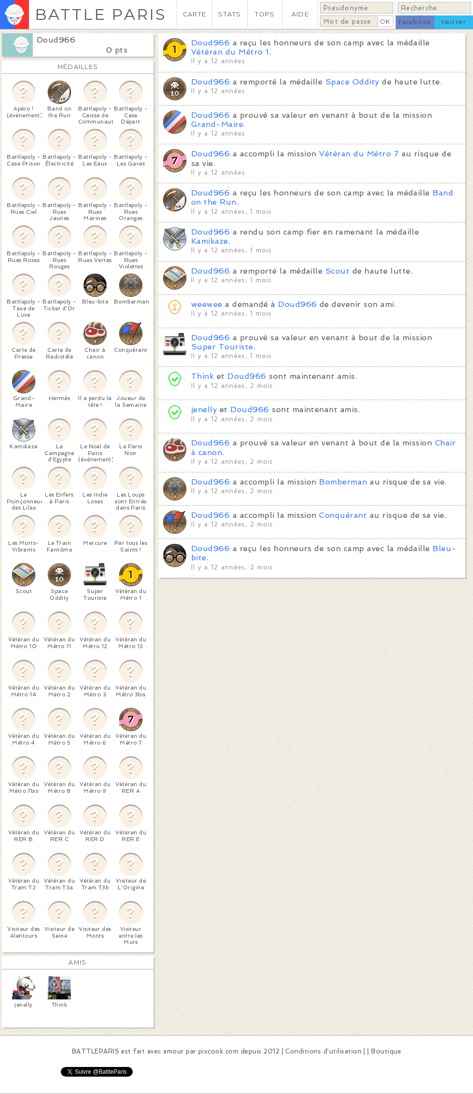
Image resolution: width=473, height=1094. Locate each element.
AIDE (300, 14)
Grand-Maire (217, 124)
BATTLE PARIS (101, 14)
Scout (337, 271)
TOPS (265, 14)
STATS (229, 14)
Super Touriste (222, 346)
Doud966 (56, 39)
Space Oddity (352, 81)
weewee (207, 304)
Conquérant (343, 515)
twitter (453, 22)
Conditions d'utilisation (323, 1051)
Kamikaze (209, 241)
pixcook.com (218, 1051)
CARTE (194, 14)
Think (202, 376)
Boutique (386, 1051)
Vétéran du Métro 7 (359, 153)
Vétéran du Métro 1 (230, 51)
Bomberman (343, 481)
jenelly (204, 409)
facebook (414, 22)
